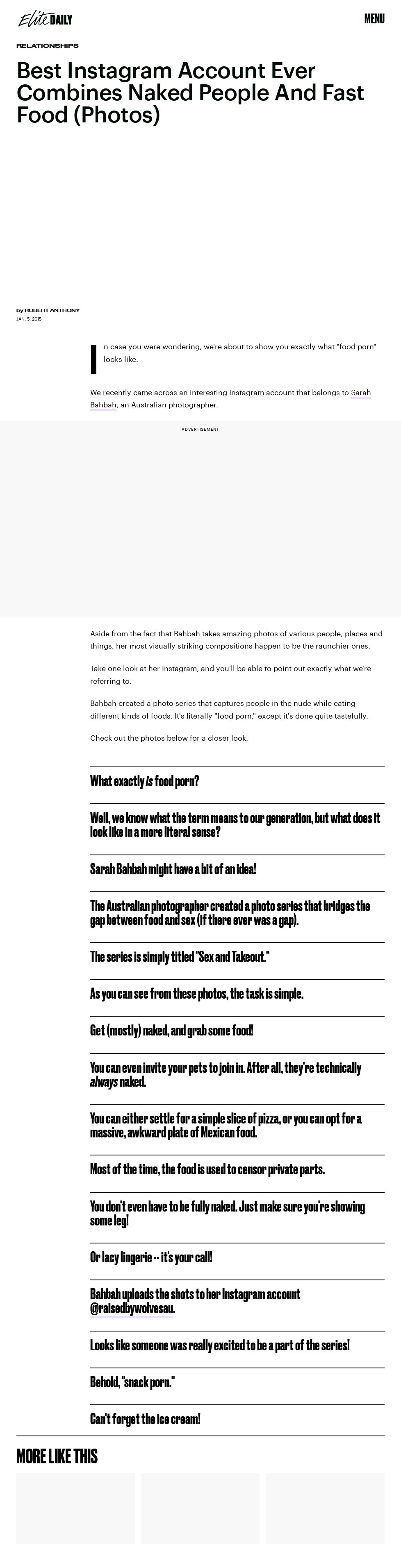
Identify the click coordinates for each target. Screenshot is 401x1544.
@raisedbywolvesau (131, 1307)
